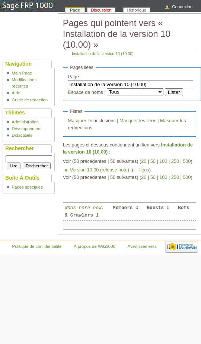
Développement (26, 128)
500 (187, 161)
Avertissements (142, 246)
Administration (25, 122)
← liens (141, 170)
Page (75, 10)
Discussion (101, 10)
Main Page (22, 73)
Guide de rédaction (30, 100)
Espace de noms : (87, 92)
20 (143, 161)
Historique (137, 10)
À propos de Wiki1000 (94, 246)
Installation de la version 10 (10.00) (103, 53)
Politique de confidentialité (37, 246)
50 (153, 161)
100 (163, 161)
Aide (16, 93)
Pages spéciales (27, 187)
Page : (75, 76)
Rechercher (19, 148)
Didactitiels (22, 135)
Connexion (182, 6)
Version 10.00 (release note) (99, 170)
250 (175, 161)
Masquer (77, 120)
